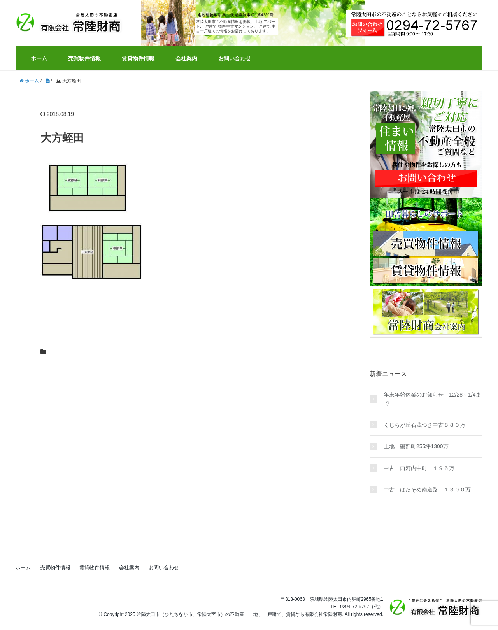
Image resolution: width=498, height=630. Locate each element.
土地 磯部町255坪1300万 (416, 446)
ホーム (39, 58)
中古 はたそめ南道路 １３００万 (427, 489)
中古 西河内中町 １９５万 (419, 468)
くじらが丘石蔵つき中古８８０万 (424, 425)
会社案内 (186, 58)
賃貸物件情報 (138, 58)
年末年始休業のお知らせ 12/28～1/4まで (432, 398)
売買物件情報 (84, 58)
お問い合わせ (234, 58)
